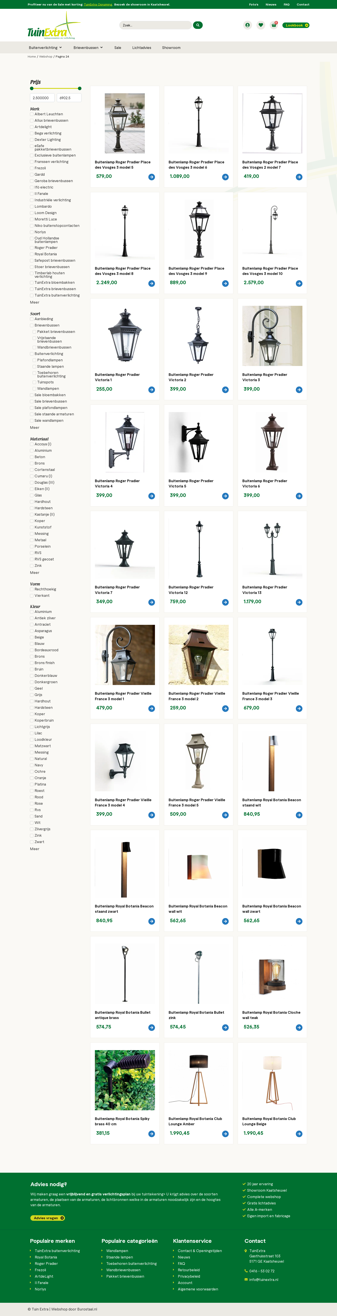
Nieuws (271, 4)
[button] (46, 47)
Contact (303, 4)
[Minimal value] (56, 88)
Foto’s (253, 4)
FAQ (286, 4)
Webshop (45, 56)
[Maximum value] (69, 97)
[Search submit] (198, 25)
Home (32, 56)
